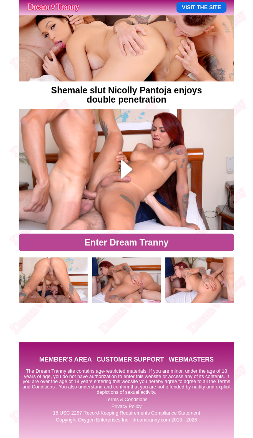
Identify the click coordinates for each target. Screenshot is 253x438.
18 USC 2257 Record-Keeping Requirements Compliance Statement (126, 413)
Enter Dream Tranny (127, 242)
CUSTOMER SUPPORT (130, 359)
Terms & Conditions (126, 399)
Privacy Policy (126, 406)
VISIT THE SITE (201, 7)
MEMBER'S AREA (65, 359)
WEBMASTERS (191, 359)
